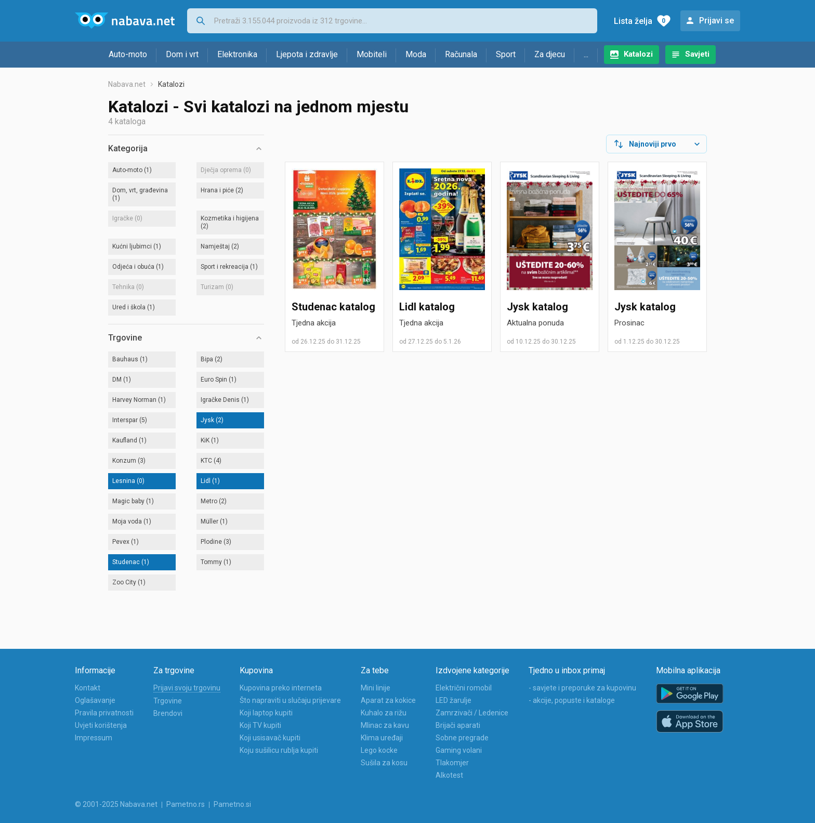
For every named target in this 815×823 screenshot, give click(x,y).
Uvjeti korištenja (101, 725)
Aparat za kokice (388, 700)
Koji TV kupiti (260, 725)
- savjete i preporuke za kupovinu (582, 688)
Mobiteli (372, 54)
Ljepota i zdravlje (307, 54)
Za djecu (549, 54)
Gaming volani (459, 750)
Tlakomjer (452, 763)
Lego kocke (379, 750)
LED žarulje (453, 700)
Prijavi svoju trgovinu (186, 688)
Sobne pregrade (462, 738)
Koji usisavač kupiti (270, 738)
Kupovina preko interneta (281, 688)
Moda (415, 54)
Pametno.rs (185, 804)
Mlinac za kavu (385, 725)
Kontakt (87, 688)
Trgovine (167, 701)
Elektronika (237, 54)
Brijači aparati (458, 725)
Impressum (93, 738)
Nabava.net (127, 84)
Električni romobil (464, 688)
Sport (506, 54)
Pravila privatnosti (104, 713)
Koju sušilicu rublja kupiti (279, 750)
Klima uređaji (382, 738)
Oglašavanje (95, 700)
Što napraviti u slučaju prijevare (290, 700)
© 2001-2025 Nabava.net (116, 804)
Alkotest (449, 775)
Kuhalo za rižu (383, 713)
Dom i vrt (182, 54)
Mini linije (375, 688)
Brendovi (167, 713)
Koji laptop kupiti (266, 713)
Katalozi (638, 54)
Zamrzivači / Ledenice (472, 713)
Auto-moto (128, 54)
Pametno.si (232, 804)
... (586, 54)
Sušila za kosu (384, 763)
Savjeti (697, 54)
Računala (461, 54)
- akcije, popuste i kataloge (572, 700)
